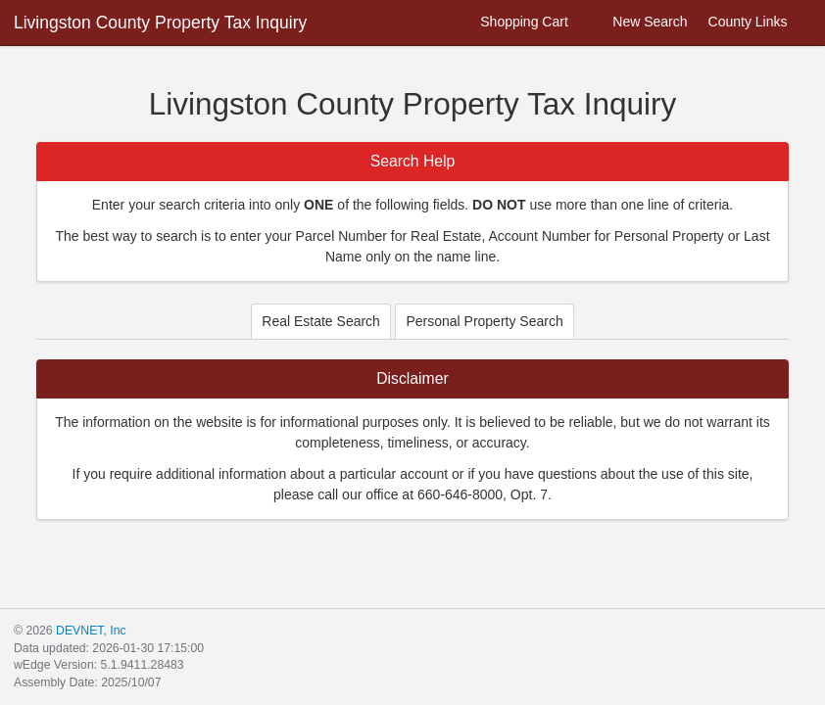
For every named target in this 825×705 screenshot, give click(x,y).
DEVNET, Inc (90, 630)
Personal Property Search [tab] (484, 321)
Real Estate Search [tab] (321, 321)
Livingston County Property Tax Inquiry (160, 22)
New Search (638, 22)
